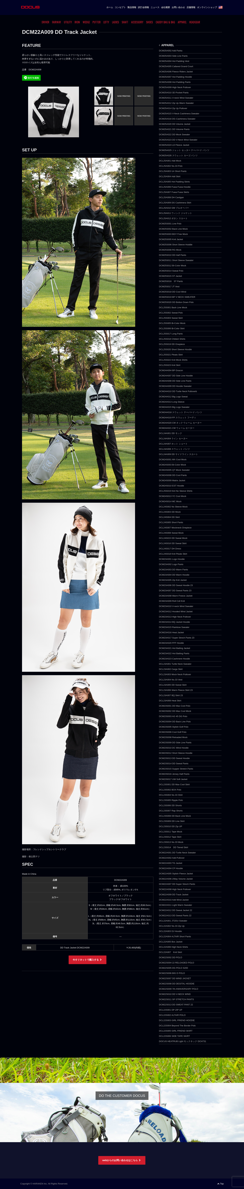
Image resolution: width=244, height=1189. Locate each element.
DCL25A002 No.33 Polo (170, 166)
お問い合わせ (178, 7)
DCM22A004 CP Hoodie (171, 868)
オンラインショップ (207, 7)
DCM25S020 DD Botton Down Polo (176, 302)
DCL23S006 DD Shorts (170, 805)
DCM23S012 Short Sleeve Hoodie (175, 753)
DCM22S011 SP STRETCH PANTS (176, 999)
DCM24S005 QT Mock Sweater (174, 470)
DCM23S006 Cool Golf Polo (172, 732)
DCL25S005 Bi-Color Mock (172, 323)
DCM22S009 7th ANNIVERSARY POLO (178, 989)
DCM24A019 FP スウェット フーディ (177, 417)
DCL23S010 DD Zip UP (170, 826)
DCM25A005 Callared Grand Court (176, 66)
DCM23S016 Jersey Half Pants (174, 774)
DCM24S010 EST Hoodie (171, 485)
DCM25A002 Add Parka (170, 50)
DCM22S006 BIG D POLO (172, 973)
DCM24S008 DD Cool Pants (173, 475)
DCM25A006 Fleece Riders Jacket (176, 71)
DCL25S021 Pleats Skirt (171, 354)
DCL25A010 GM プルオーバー (174, 208)
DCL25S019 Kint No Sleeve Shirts (175, 491)
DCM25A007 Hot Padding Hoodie (175, 77)
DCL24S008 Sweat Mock (171, 533)
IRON (77, 22)
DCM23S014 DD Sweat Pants (173, 763)
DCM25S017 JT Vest (169, 286)
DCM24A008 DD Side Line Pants (175, 381)
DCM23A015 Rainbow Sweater (174, 627)
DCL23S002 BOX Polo (170, 789)
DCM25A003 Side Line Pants (173, 56)
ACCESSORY (137, 22)
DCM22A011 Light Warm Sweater (175, 905)
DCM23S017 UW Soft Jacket (173, 779)
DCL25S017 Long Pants (171, 333)
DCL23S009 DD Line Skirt (172, 821)
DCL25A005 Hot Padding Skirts (174, 181)
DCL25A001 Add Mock (170, 160)
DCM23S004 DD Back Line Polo (175, 721)
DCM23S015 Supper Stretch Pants (176, 768)
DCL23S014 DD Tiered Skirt (173, 847)
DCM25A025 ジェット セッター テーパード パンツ (184, 150)
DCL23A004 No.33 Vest (170, 679)
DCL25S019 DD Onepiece (172, 344)
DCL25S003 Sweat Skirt (171, 318)
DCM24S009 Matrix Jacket (172, 480)
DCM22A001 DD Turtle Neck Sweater (177, 852)
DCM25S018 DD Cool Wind (172, 291)
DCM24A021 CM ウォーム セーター (176, 428)
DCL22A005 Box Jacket (170, 941)
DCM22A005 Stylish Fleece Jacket (176, 873)
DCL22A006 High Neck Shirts (173, 947)
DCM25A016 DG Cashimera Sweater (177, 119)
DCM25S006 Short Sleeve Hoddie (175, 244)
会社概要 (165, 7)
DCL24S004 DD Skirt (169, 517)
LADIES (115, 22)
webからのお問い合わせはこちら (121, 1160)
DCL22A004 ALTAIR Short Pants (175, 936)
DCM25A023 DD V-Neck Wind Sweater (178, 139)
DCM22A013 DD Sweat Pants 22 (175, 915)
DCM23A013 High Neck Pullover (175, 616)
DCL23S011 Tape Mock (170, 831)
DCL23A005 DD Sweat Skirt (173, 685)
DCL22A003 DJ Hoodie (170, 931)
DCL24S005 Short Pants (171, 522)
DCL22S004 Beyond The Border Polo (177, 1025)
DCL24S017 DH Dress (170, 548)
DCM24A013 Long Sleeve (171, 402)
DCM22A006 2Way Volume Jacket (176, 879)
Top (220, 1183)
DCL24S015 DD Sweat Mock (173, 538)
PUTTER (97, 22)
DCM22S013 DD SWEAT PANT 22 (176, 1004)
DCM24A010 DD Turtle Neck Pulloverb (178, 391)
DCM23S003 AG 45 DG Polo (173, 716)
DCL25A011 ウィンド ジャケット (175, 213)
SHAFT (125, 22)
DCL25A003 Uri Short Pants (173, 171)
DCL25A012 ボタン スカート (173, 218)
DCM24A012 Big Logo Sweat (173, 396)
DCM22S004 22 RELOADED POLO (176, 962)
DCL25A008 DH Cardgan (171, 197)
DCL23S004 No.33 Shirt (170, 795)
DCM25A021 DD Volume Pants (174, 129)
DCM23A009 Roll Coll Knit (172, 601)
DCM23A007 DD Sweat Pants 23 (175, 590)
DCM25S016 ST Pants (171, 281)
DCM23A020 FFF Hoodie (171, 643)
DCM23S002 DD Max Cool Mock (175, 711)
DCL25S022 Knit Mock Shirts (173, 360)
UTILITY (68, 22)
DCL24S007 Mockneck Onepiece (175, 527)
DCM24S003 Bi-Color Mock (172, 464)
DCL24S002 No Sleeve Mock (173, 506)
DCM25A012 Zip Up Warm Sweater (176, 103)
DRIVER (45, 22)
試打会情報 (143, 7)
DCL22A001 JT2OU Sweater (173, 920)
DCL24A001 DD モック (170, 433)
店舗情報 (191, 7)
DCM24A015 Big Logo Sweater (174, 407)
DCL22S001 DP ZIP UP (170, 1010)
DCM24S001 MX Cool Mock (173, 459)
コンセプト (120, 7)
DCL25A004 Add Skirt (169, 176)
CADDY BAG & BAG (165, 22)
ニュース (155, 7)
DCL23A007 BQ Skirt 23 (171, 695)
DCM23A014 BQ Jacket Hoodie (174, 622)
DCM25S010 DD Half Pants (172, 255)
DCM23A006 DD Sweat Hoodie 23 (176, 585)
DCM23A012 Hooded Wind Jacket (175, 611)
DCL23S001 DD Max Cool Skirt (174, 784)
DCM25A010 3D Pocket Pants (174, 92)
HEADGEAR (194, 22)
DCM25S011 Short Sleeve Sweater (176, 260)
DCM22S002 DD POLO (170, 957)
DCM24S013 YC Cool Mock (172, 496)
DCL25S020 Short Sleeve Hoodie (175, 349)
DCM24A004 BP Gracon (171, 370)
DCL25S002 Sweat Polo (171, 312)
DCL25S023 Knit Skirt (169, 365)
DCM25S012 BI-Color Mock (172, 265)
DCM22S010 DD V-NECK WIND (175, 994)
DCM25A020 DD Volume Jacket (174, 124)
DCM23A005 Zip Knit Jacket (173, 580)
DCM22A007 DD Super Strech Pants (177, 884)
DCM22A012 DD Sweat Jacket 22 (175, 910)
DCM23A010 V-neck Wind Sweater (176, 606)
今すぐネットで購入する (87, 959)
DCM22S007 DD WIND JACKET (175, 978)
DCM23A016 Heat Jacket (171, 632)
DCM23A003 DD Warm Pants (173, 569)
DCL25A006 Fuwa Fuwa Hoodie (174, 187)
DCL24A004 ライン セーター (173, 438)
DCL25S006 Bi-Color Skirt (172, 328)
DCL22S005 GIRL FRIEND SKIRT (175, 1031)
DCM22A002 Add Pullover (172, 858)
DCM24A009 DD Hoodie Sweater (175, 386)
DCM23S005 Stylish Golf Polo (173, 727)
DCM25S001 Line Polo (170, 223)
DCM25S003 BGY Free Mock (173, 234)
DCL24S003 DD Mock (170, 512)
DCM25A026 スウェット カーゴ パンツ (178, 155)
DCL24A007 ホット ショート (173, 443)
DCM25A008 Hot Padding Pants (174, 82)
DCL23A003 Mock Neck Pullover (175, 674)
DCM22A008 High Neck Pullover (175, 889)
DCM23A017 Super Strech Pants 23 (176, 637)
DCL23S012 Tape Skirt (170, 837)
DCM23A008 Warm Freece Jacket (175, 595)
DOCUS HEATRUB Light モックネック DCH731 (182, 1041)
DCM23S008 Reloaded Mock (173, 737)
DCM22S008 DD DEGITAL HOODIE (177, 983)
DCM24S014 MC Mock (170, 501)
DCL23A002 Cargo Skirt (170, 669)
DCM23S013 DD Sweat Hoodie (174, 758)
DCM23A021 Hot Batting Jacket (174, 648)
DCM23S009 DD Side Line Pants (175, 742)
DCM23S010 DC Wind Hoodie (174, 748)
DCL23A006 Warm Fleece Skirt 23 (176, 690)
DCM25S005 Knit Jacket (171, 239)
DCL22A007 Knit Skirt (170, 952)
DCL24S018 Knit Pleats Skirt (173, 554)
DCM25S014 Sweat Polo (171, 271)
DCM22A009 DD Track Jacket (173, 894)
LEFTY (106, 22)
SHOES (149, 22)
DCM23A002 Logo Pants (171, 564)
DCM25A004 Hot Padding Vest (174, 61)
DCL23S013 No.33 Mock (171, 842)
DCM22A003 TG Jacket (170, 863)
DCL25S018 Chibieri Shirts (172, 339)
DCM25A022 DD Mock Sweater (174, 134)
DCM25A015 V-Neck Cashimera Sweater (179, 113)
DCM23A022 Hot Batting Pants (174, 653)
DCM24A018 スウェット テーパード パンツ (180, 412)
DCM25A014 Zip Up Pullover (173, 108)
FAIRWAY (56, 22)
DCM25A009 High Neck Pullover (175, 87)
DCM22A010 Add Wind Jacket (174, 900)
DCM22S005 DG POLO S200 (173, 968)
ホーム (109, 7)
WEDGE (86, 22)
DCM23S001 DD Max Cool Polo (174, 706)
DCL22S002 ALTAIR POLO (172, 1015)
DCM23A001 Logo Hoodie (172, 559)
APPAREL (182, 22)
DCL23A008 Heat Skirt (170, 700)
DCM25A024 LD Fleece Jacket (174, 145)
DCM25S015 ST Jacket (170, 276)
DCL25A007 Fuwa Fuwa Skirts (174, 192)
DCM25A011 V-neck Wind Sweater (176, 98)
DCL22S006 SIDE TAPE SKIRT (174, 1036)
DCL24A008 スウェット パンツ (174, 449)
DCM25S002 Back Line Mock (173, 229)
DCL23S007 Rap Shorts (170, 810)
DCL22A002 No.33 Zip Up (172, 926)
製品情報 (131, 7)
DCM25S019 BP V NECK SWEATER (177, 297)
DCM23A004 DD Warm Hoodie (174, 575)
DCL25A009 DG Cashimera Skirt (175, 202)
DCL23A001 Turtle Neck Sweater (175, 664)
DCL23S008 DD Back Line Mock (175, 816)
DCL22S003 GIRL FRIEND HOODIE (177, 1020)
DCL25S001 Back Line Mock (173, 307)
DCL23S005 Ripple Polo (171, 800)
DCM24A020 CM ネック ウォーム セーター (180, 423)
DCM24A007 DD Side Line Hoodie (176, 375)
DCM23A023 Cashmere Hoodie (174, 658)
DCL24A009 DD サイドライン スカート (178, 454)
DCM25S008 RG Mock (170, 250)
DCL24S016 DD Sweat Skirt (173, 543)
